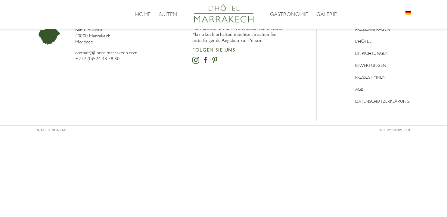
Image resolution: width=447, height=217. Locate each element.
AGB (359, 89)
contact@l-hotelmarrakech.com (106, 52)
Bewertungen (370, 65)
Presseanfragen (372, 29)
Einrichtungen (372, 53)
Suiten (168, 14)
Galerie (326, 14)
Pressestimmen (370, 77)
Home (143, 14)
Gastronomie (289, 14)
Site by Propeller (395, 130)
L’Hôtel (363, 41)
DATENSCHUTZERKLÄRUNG (382, 101)
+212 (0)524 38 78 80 (97, 58)
